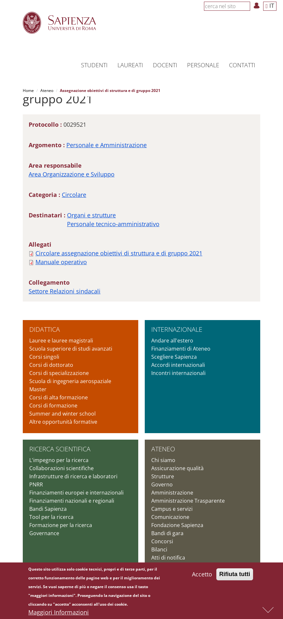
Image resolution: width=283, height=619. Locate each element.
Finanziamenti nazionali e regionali (71, 500)
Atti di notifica (168, 557)
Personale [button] (203, 65)
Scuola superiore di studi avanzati (70, 348)
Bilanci (159, 549)
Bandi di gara (167, 533)
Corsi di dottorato (51, 364)
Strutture (162, 476)
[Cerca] (246, 6)
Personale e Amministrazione (106, 145)
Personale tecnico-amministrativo (113, 224)
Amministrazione (172, 492)
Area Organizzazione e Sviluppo (72, 174)
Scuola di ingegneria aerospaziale (70, 381)
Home (28, 90)
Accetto (202, 574)
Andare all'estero (172, 340)
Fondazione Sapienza (177, 525)
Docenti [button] (165, 65)
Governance (44, 533)
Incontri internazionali (178, 373)
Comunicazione (170, 517)
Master (38, 389)
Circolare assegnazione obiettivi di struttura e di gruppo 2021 (118, 253)
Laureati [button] (130, 65)
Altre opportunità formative (63, 421)
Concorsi (162, 541)
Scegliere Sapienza (174, 356)
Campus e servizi (172, 508)
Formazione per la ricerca (60, 525)
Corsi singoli (44, 356)
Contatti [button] (242, 65)
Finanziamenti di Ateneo (180, 348)
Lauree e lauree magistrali (61, 340)
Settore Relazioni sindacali (65, 291)
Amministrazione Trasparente (188, 500)
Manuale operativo (61, 262)
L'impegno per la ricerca (58, 460)
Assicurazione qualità (177, 468)
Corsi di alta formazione (58, 397)
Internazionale (176, 329)
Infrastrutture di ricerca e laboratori (73, 476)
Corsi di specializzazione (59, 373)
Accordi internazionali (178, 364)
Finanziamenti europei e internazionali (76, 492)
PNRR (36, 484)
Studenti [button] (94, 65)
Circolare (74, 195)
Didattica (44, 329)
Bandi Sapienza (48, 508)
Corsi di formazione (53, 405)
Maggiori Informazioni (58, 612)
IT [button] (269, 5)
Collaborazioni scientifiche (61, 468)
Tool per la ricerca (51, 517)
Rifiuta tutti (234, 574)
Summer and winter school (62, 413)
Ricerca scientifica (59, 449)
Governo (162, 484)
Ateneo (46, 90)
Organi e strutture (91, 215)
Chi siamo (163, 460)
